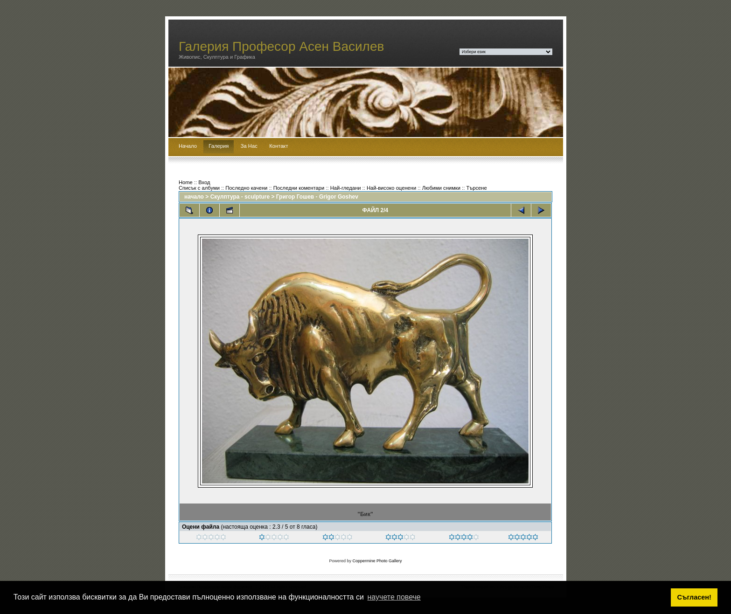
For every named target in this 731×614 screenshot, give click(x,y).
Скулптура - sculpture (240, 196)
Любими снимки (441, 188)
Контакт (278, 146)
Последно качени (246, 188)
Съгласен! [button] (694, 597)
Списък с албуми (199, 188)
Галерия (219, 146)
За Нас (249, 146)
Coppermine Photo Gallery (377, 561)
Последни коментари (298, 188)
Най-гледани (345, 188)
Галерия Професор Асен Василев (281, 46)
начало (194, 196)
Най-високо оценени (391, 188)
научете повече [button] (394, 597)
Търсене (476, 188)
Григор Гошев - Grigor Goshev (317, 196)
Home (186, 182)
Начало (188, 146)
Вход (204, 182)
